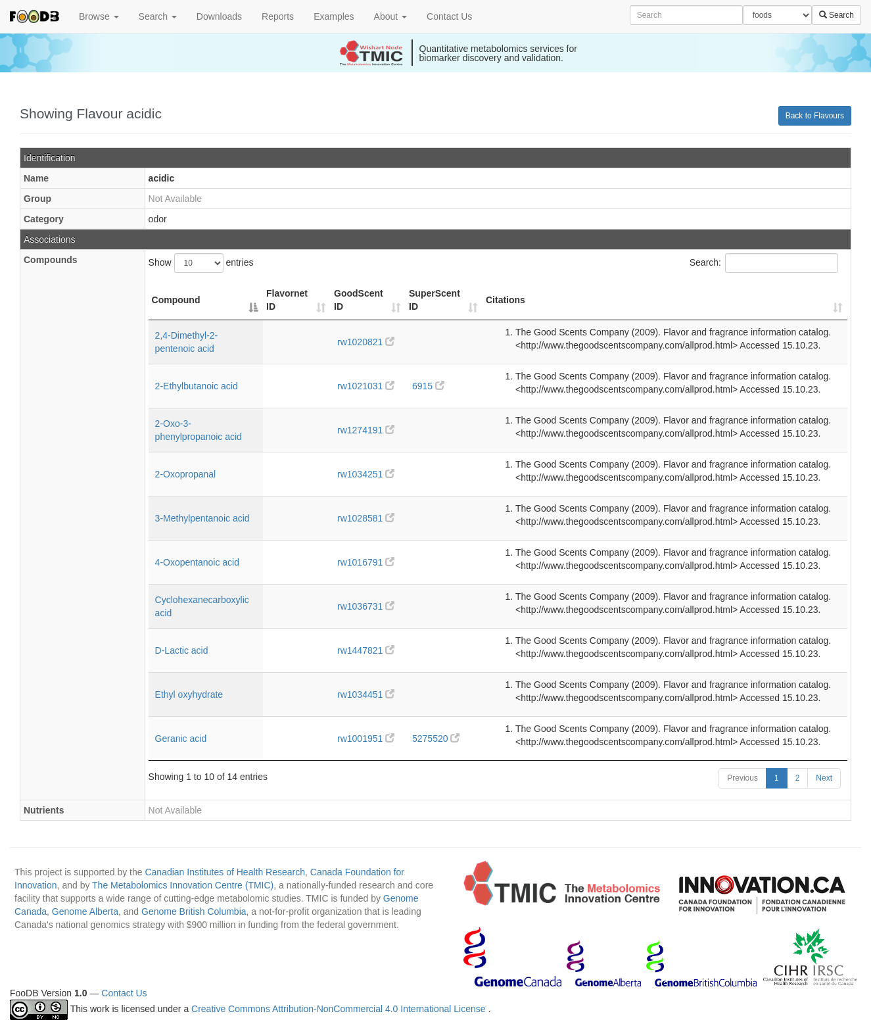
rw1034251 (365, 474)
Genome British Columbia (194, 911)
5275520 (435, 738)
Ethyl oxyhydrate (189, 694)
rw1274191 (365, 430)
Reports (278, 16)
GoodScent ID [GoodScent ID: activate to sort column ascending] (358, 300)
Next (824, 778)
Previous (742, 778)
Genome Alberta (85, 911)
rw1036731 (365, 606)
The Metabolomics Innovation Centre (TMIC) (182, 885)
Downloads (219, 16)
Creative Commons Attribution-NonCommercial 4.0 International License (339, 1009)
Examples (334, 16)
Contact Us (449, 16)
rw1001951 (365, 738)
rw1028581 (365, 518)
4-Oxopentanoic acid (197, 562)
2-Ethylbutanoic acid (196, 386)
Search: (764, 263)
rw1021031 (365, 386)
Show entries (201, 263)
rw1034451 (365, 694)
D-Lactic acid (181, 650)
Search (158, 16)
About (390, 16)
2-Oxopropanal (185, 474)
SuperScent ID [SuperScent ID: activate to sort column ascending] (434, 300)
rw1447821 (365, 650)
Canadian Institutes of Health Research (225, 872)
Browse (99, 16)
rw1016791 (365, 562)
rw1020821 (365, 342)
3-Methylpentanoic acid (202, 518)
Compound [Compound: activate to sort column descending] (176, 300)
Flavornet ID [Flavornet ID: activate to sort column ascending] (287, 300)
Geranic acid (181, 738)
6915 (428, 386)
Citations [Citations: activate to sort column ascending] (505, 300)
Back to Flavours (815, 115)
